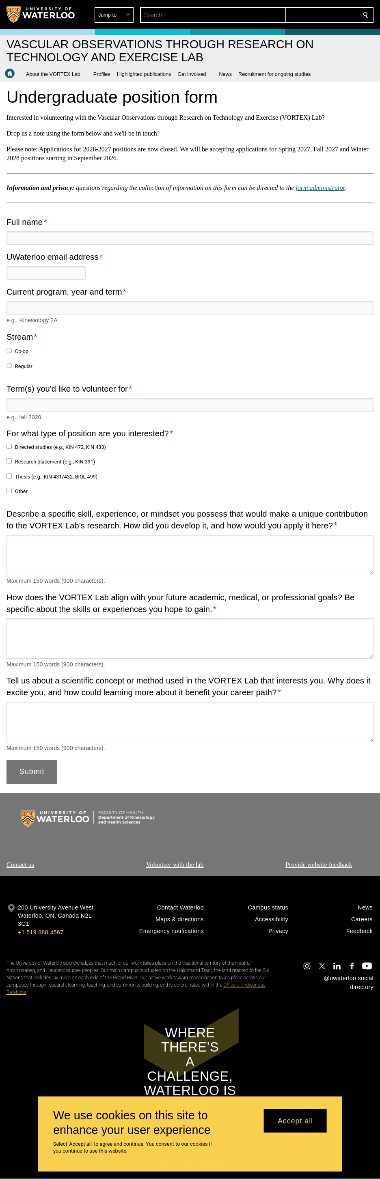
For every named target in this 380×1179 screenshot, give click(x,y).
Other (21, 491)
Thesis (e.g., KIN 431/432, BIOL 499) (56, 476)
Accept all (295, 1120)
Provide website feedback (318, 864)
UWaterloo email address (52, 256)
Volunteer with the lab (174, 864)
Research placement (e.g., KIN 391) (55, 462)
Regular (23, 366)
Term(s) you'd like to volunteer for (67, 388)
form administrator (320, 187)
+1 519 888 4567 (40, 932)
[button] (307, 15)
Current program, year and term (64, 291)
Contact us (20, 864)
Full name (24, 222)
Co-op (21, 351)
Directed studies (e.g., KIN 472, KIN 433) (60, 447)
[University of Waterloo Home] (41, 14)
